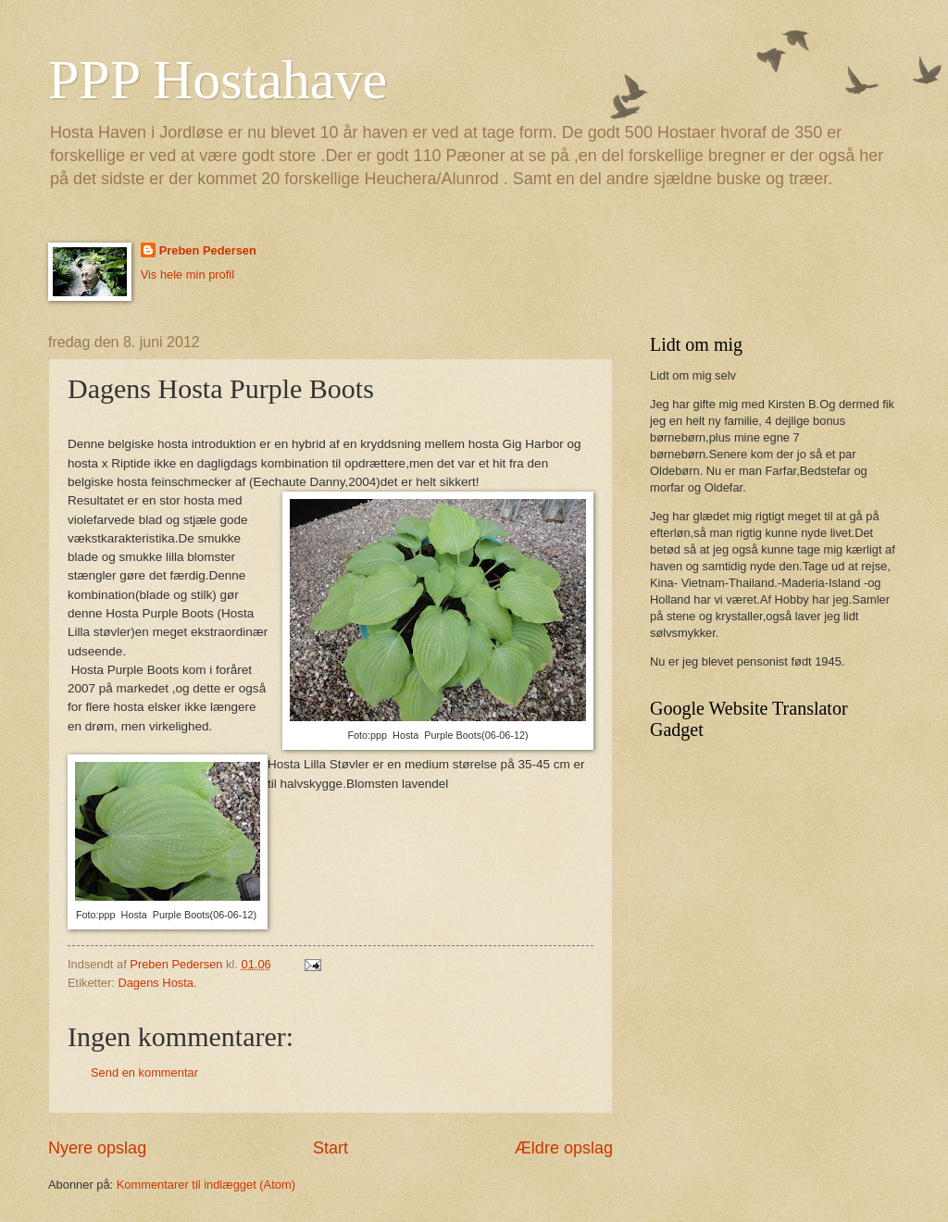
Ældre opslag (564, 1148)
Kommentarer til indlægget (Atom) (206, 1184)
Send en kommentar (144, 1072)
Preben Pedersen (207, 250)
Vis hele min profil (187, 274)
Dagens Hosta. (157, 983)
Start (330, 1148)
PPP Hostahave (217, 79)
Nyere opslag (97, 1148)
